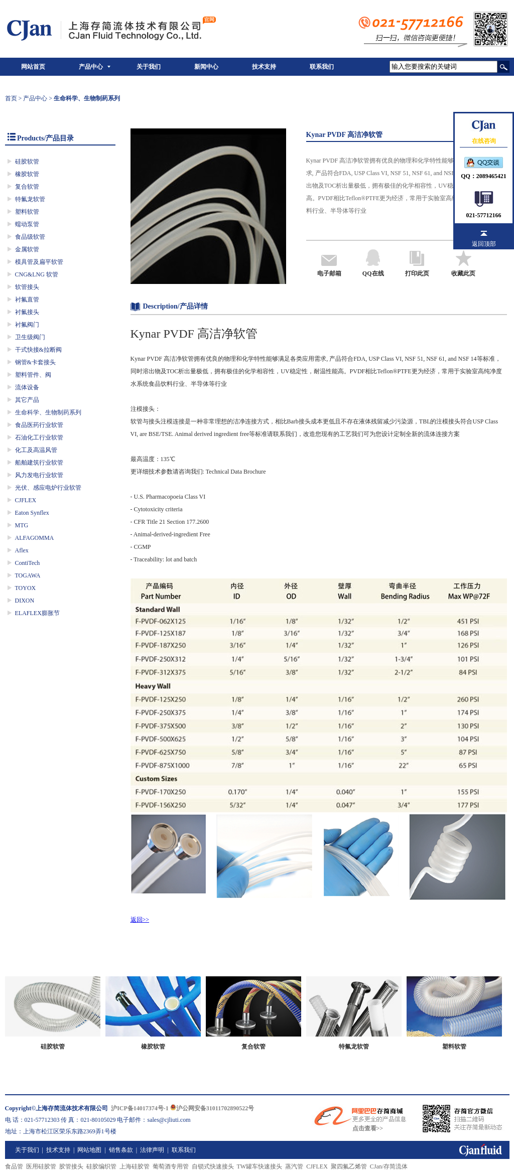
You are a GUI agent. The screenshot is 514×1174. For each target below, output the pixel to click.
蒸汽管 (294, 1166)
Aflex (22, 550)
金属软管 (27, 249)
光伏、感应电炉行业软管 (48, 487)
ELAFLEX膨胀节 (37, 613)
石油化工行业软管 (39, 437)
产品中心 (91, 66)
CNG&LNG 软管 (36, 274)
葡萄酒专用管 (171, 1166)
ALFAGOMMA (34, 537)
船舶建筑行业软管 (39, 462)
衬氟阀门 (27, 324)
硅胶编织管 (101, 1166)
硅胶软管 (27, 161)
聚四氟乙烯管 (349, 1166)
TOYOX (25, 588)
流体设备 (27, 387)
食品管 (14, 1166)
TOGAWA (28, 575)
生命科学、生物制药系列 (48, 412)
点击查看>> (367, 1128)
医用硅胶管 (41, 1166)
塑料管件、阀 (33, 374)
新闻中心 (206, 66)
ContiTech (27, 562)
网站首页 (33, 66)
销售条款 (121, 1149)
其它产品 (27, 399)
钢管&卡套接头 (35, 362)
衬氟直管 (27, 299)
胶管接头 (71, 1166)
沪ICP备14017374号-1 (140, 1108)
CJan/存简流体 (389, 1166)
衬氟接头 (27, 312)
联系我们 (322, 66)
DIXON (25, 600)
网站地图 (89, 1149)
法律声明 (152, 1149)
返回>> (140, 919)
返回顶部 (484, 243)
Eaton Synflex (32, 512)
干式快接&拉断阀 (38, 349)
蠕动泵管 (27, 224)
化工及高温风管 (36, 450)
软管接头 (27, 286)
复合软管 (27, 186)
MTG (22, 525)
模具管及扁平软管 (39, 261)
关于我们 (149, 66)
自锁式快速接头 (213, 1166)
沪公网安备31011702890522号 (212, 1108)
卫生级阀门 (30, 337)
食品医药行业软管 (39, 424)
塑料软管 (27, 211)
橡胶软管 (27, 174)
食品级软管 (30, 236)
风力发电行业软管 (39, 475)
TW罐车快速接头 (260, 1166)
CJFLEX (26, 500)
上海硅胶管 (134, 1166)
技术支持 (264, 66)
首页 (11, 98)
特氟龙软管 (30, 199)
